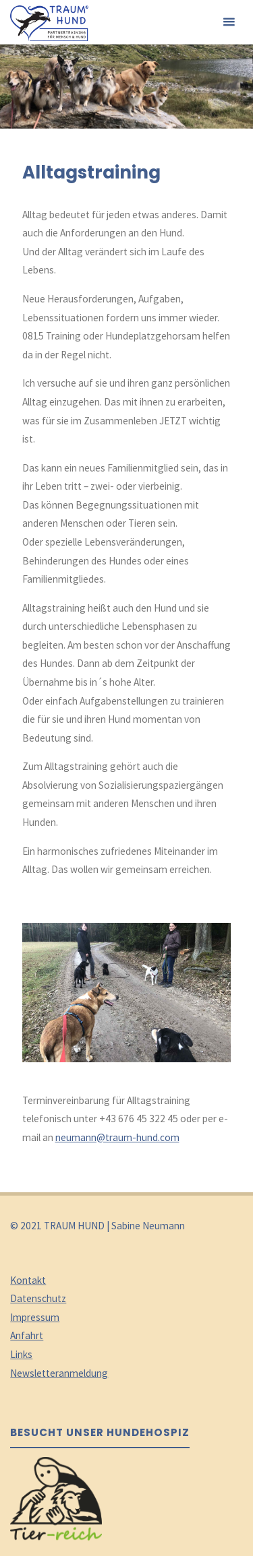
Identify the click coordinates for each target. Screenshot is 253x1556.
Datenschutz (38, 1298)
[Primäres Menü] (228, 22)
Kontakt (28, 1280)
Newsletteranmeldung (59, 1373)
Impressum (34, 1317)
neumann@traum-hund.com (117, 1137)
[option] (126, 975)
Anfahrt (26, 1335)
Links (21, 1354)
